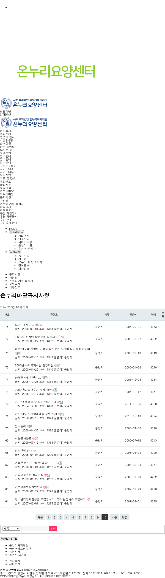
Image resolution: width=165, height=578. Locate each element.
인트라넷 (5, 111)
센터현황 (5, 143)
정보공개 (5, 207)
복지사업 (5, 175)
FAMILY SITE (8, 538)
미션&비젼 (6, 140)
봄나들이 (21, 426)
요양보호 (5, 181)
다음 (115, 517)
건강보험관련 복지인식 (29, 475)
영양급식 (5, 188)
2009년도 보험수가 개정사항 (33, 389)
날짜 (153, 314)
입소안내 (5, 156)
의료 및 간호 (8, 178)
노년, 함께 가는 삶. (27, 324)
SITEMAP (6, 114)
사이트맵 (14, 564)
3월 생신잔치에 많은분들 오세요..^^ (38, 337)
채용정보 (5, 210)
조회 (163, 314)
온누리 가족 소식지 (12, 204)
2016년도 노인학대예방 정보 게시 (36, 414)
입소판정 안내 (24, 450)
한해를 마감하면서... (28, 377)
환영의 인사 (7, 137)
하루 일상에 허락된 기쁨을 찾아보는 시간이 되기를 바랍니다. (53, 349)
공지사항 (5, 197)
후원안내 (5, 219)
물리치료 (5, 185)
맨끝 (125, 517)
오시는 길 (6, 150)
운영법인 (5, 153)
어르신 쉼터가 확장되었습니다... (36, 463)
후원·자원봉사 (8, 213)
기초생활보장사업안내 (29, 487)
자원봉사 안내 (8, 222)
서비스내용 (7, 169)
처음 (40, 517)
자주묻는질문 (8, 165)
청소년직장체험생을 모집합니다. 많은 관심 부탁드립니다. (51, 499)
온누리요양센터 (24, 570)
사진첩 (4, 200)
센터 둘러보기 (8, 146)
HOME (13, 228)
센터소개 (5, 131)
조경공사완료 (23, 438)
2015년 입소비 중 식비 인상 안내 (36, 402)
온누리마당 (7, 191)
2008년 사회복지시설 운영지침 (34, 365)
